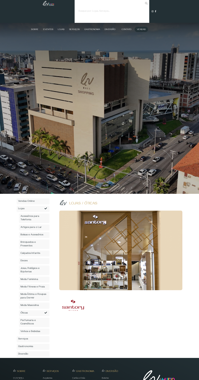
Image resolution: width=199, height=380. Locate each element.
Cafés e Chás (78, 378)
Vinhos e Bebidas (30, 331)
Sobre (35, 29)
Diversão (110, 29)
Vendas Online (26, 201)
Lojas (61, 29)
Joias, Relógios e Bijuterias (30, 270)
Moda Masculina (30, 305)
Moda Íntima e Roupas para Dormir (33, 296)
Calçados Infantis (30, 253)
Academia (47, 378)
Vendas (141, 29)
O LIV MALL (18, 378)
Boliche (105, 378)
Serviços (74, 29)
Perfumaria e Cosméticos (28, 322)
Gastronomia (92, 29)
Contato (127, 29)
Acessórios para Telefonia (30, 218)
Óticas (34, 313)
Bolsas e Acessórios (32, 235)
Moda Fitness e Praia (33, 287)
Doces (24, 261)
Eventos (48, 29)
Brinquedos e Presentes (28, 244)
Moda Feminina (29, 279)
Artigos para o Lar (31, 227)
